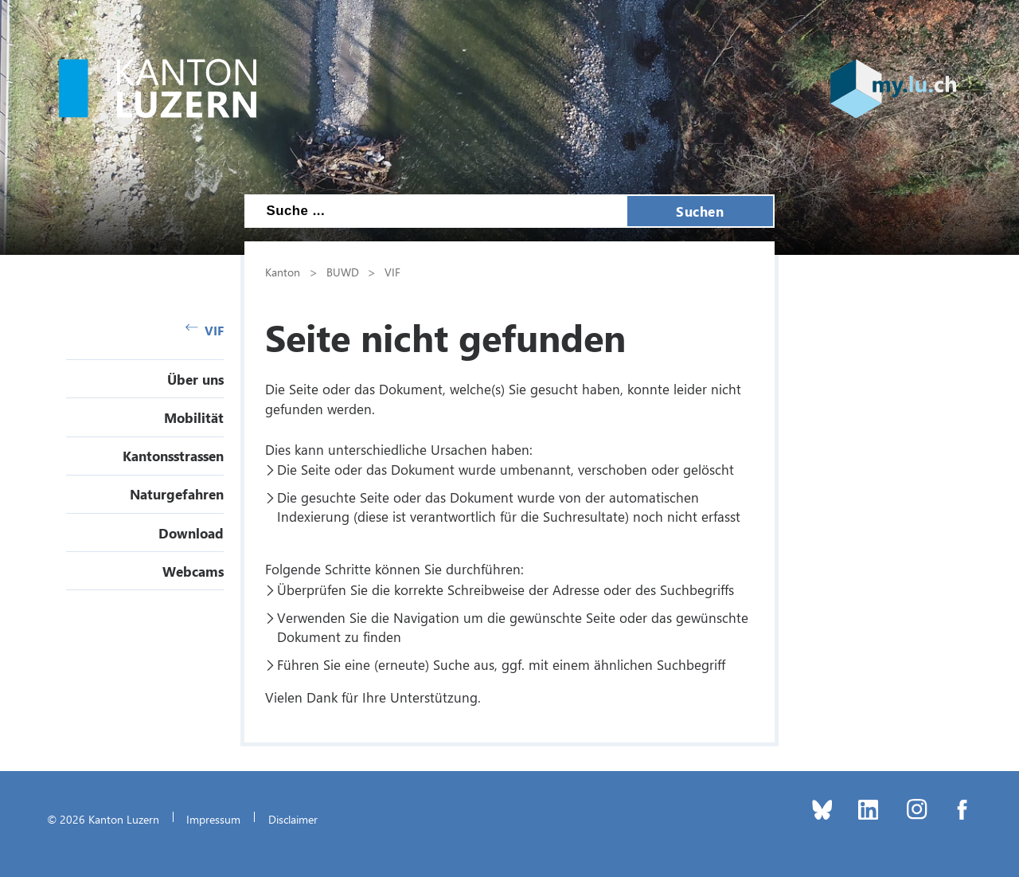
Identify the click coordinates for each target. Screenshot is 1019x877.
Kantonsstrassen (173, 455)
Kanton (282, 271)
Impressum (213, 819)
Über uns (195, 379)
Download (191, 533)
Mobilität (194, 417)
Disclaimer (293, 819)
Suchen (700, 211)
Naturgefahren (177, 494)
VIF (204, 330)
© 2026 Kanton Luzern (103, 819)
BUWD (342, 271)
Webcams (193, 571)
